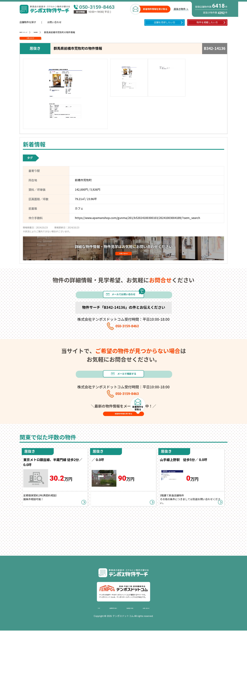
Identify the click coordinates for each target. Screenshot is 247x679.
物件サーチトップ (28, 32)
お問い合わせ (54, 22)
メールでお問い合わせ (123, 310)
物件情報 (48, 32)
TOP (85, 655)
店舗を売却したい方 (164, 22)
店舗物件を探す (28, 22)
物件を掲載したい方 (207, 22)
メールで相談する (131, 400)
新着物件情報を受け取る (155, 9)
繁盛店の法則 (132, 655)
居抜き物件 (180, 9)
